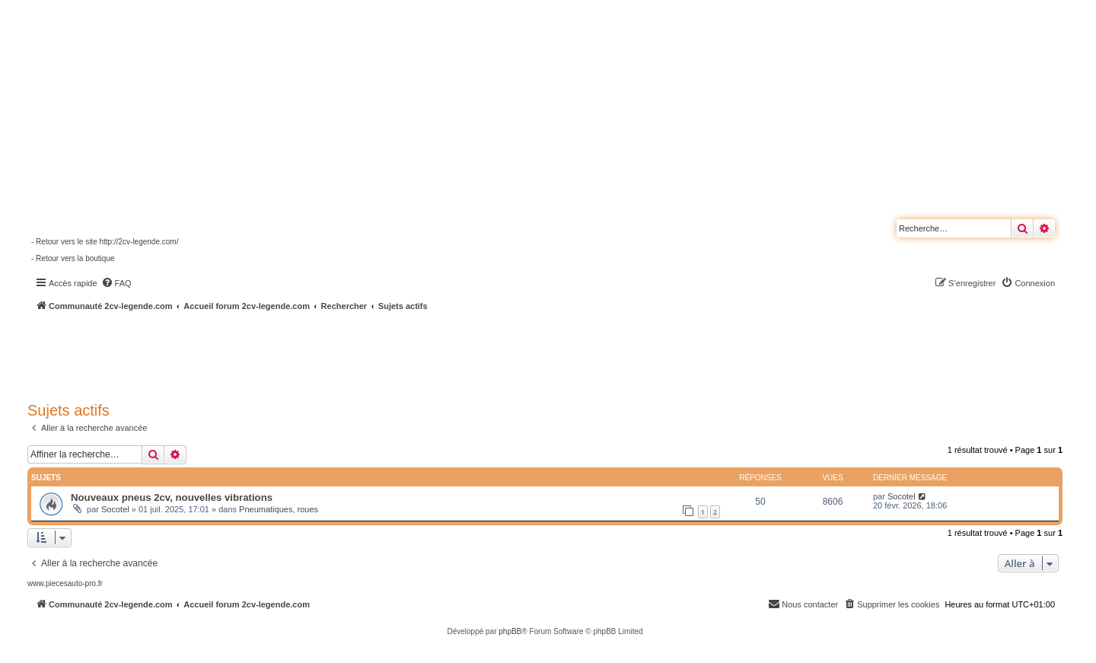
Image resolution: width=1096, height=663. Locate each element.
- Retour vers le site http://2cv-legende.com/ (104, 241)
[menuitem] (116, 283)
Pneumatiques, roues (278, 509)
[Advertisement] (408, 354)
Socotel (115, 509)
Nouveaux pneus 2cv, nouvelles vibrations (171, 497)
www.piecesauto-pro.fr (65, 583)
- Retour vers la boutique (73, 258)
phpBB (510, 631)
